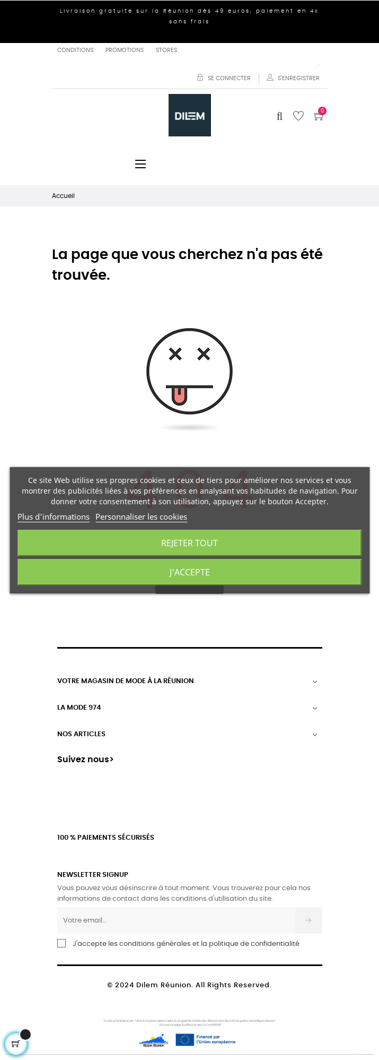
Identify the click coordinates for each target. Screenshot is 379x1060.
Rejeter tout (189, 543)
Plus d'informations (53, 516)
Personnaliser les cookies (141, 516)
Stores (166, 50)
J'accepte (190, 572)
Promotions (124, 50)
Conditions (75, 50)
